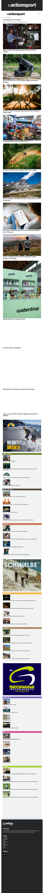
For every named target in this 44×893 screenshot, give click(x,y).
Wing (4, 846)
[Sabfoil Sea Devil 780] (22, 759)
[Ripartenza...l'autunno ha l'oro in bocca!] (22, 509)
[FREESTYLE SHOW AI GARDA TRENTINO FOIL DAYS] (22, 736)
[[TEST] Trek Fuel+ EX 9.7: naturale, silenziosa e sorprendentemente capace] (22, 655)
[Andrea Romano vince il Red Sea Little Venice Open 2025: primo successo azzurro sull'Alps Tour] (22, 794)
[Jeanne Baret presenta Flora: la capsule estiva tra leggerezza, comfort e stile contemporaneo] (22, 536)
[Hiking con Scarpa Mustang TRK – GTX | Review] (22, 482)
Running (5, 839)
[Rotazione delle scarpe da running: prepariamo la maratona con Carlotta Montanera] (22, 517)
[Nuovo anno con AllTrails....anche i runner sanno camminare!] (22, 493)
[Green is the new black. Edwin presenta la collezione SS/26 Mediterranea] (22, 551)
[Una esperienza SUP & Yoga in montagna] (22, 725)
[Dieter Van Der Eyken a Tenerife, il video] (22, 709)
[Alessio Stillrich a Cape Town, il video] (22, 701)
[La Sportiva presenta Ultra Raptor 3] (22, 458)
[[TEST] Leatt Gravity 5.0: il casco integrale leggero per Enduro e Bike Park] (22, 632)
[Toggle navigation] (38, 14)
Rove (4, 840)
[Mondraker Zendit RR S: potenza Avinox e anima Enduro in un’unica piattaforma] (22, 640)
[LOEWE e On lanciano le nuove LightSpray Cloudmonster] (22, 543)
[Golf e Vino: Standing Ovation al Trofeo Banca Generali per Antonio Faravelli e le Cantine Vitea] (22, 778)
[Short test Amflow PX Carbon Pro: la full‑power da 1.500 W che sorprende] (22, 647)
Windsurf (5, 845)
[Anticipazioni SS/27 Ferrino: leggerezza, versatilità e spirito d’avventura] (22, 474)
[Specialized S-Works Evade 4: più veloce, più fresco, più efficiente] (22, 621)
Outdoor (5, 838)
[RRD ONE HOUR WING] (22, 751)
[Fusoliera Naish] (22, 744)
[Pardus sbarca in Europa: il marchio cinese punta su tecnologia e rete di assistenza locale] (22, 597)
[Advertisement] (11, 810)
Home (4, 17)
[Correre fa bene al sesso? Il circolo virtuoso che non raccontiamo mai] (22, 501)
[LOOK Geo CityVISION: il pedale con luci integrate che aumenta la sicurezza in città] (22, 605)
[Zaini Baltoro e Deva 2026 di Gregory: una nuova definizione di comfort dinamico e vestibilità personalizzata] (22, 465)
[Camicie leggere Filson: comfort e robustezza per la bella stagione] (22, 528)
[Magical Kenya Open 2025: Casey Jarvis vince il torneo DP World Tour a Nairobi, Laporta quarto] (22, 786)
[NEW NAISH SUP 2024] (22, 717)
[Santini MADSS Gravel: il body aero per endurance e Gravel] (22, 613)
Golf (4, 847)
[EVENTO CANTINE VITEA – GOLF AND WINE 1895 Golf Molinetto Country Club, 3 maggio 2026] (22, 770)
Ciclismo (5, 842)
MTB (4, 843)
